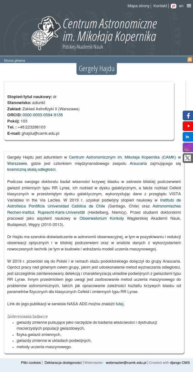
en (181, 6)
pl (173, 6)
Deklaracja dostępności (63, 362)
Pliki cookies (31, 362)
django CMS (180, 362)
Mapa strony (138, 6)
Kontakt (160, 6)
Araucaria (138, 164)
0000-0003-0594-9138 (43, 115)
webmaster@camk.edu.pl (126, 362)
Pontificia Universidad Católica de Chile (67, 206)
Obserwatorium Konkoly (102, 219)
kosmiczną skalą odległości (31, 170)
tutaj (119, 304)
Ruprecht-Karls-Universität (61, 213)
